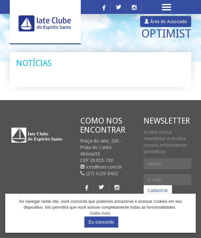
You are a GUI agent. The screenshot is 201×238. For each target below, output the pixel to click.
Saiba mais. (100, 213)
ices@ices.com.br (101, 167)
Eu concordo (101, 222)
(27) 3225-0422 (99, 173)
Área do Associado (165, 21)
